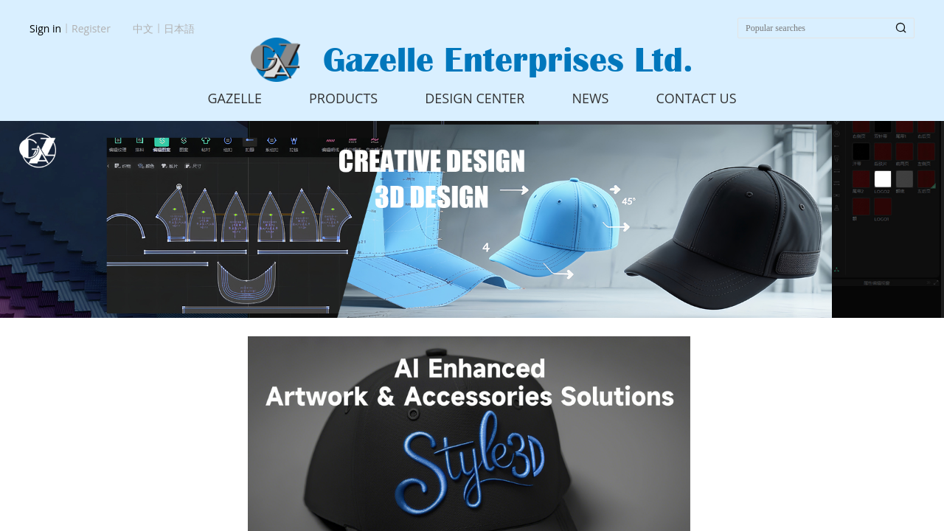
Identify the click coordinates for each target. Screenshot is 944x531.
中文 (143, 28)
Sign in (45, 28)
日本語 (179, 28)
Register (91, 28)
